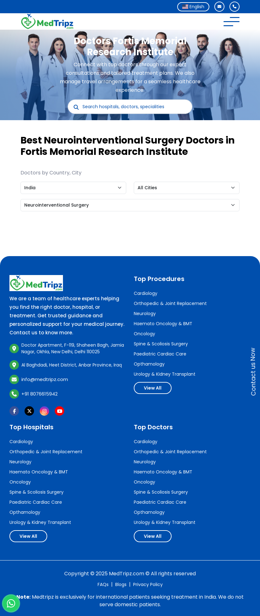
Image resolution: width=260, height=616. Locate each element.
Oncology (144, 334)
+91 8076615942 (39, 393)
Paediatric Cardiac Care (160, 354)
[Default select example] (73, 188)
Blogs (121, 584)
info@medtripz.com (44, 379)
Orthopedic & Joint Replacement (170, 303)
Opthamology (149, 364)
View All (152, 388)
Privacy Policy (148, 584)
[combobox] (193, 6)
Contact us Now (253, 372)
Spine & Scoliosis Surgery (161, 344)
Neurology (145, 313)
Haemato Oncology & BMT (163, 323)
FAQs (103, 584)
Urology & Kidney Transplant (164, 374)
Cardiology (145, 293)
